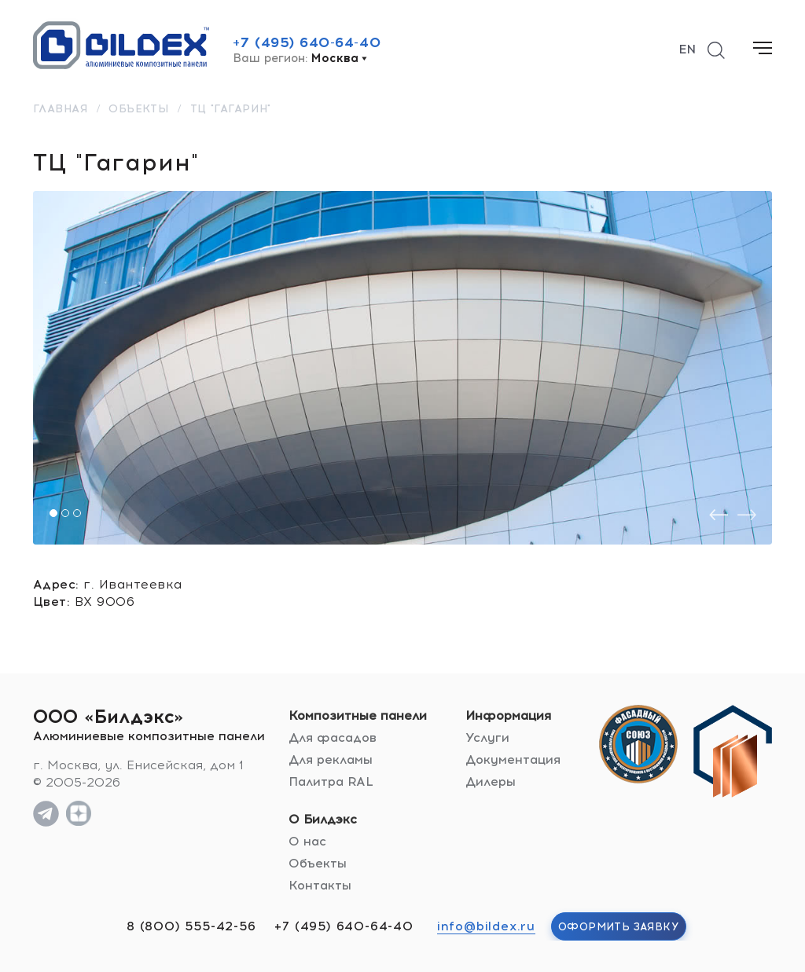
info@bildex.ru (486, 926)
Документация (513, 759)
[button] (53, 513)
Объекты (318, 863)
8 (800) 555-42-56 (191, 926)
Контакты (320, 885)
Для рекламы (331, 759)
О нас (307, 841)
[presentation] (718, 515)
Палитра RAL (331, 781)
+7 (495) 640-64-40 (306, 42)
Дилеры (490, 781)
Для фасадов (333, 737)
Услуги (487, 737)
